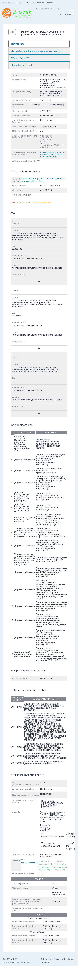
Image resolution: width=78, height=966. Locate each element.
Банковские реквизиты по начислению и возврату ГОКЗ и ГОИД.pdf (52, 154)
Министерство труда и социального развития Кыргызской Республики (43, 179)
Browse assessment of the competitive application (60, 865)
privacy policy (23, 962)
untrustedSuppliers (12, 3)
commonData (17, 43)
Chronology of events (22, 65)
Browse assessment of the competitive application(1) (45, 865)
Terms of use (9, 962)
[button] (39, 282)
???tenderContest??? (29, 861)
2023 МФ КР (11, 959)
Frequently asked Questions (40, 3)
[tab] (39, 43)
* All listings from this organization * (31, 203)
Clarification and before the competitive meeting (36, 51)
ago (12, 32)
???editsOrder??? (20, 58)
